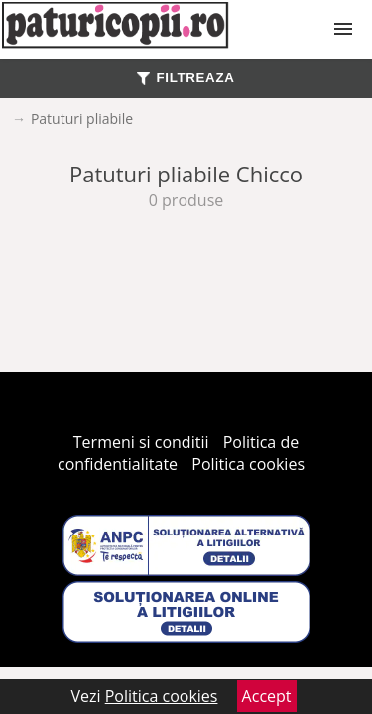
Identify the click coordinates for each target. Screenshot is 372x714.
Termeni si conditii (141, 442)
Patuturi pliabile (82, 118)
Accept (267, 696)
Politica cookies (248, 464)
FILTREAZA (185, 77)
